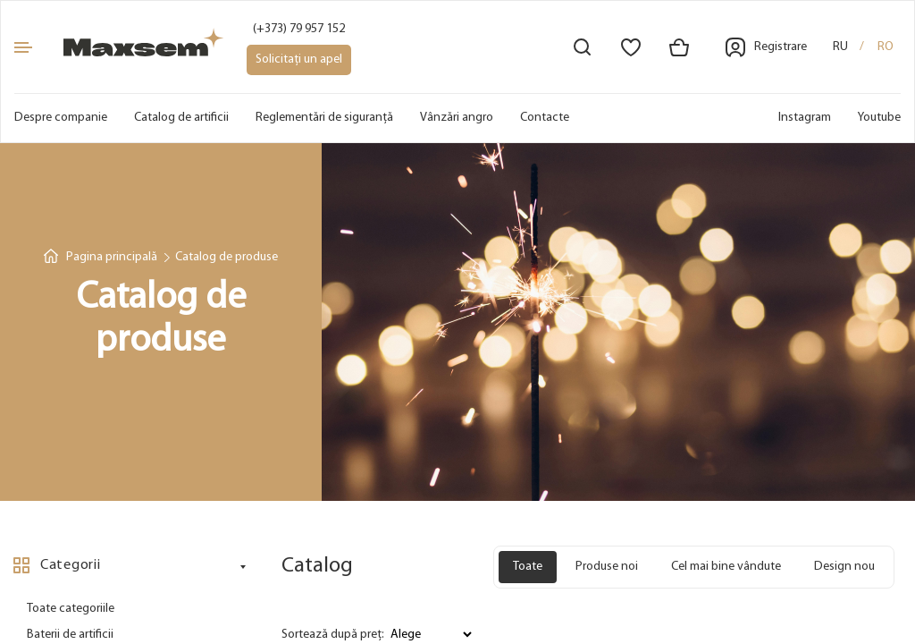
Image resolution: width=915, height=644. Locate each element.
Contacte (544, 117)
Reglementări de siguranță (324, 117)
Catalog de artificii (181, 117)
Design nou (844, 566)
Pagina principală (111, 257)
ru (840, 47)
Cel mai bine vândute (726, 566)
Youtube (879, 117)
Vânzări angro (456, 117)
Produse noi (606, 566)
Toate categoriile (70, 608)
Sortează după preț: (332, 634)
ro (885, 47)
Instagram (804, 117)
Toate (527, 566)
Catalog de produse (226, 257)
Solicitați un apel (299, 59)
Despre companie (60, 117)
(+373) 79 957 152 (299, 29)
